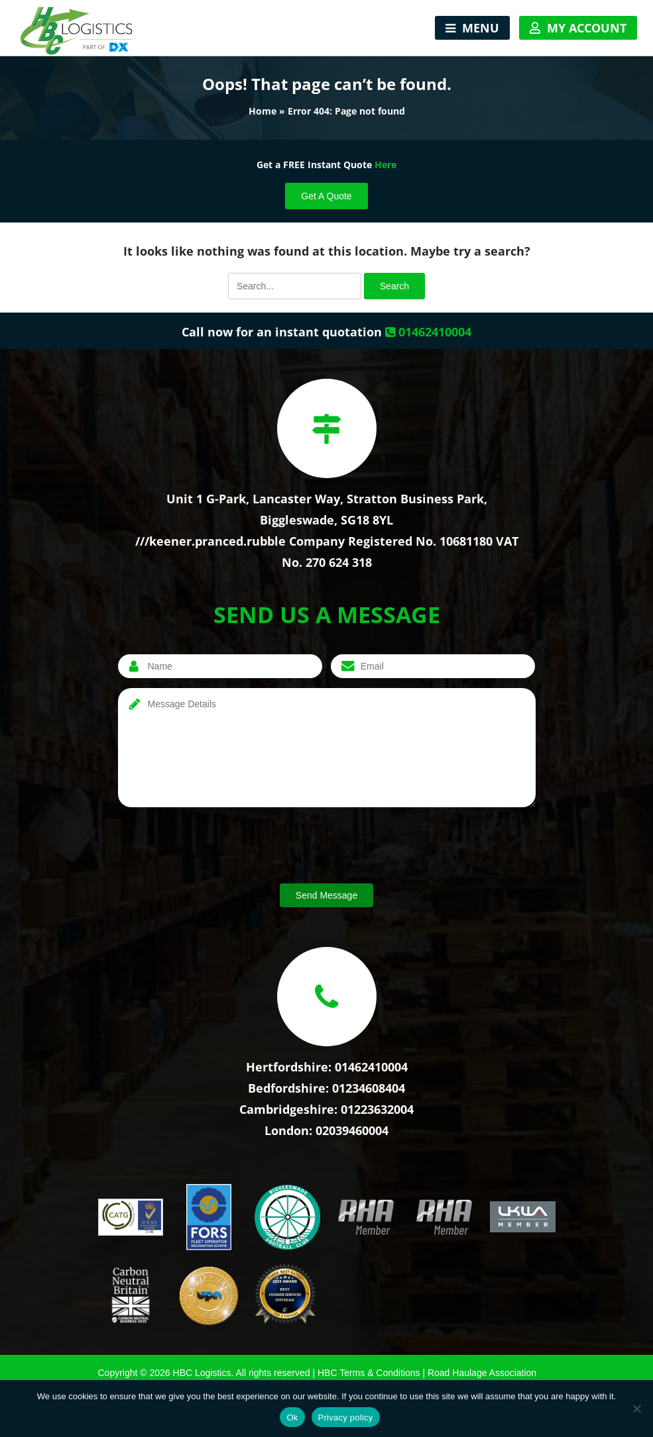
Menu (480, 28)
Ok (292, 1417)
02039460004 (352, 1130)
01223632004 (377, 1109)
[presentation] (219, 847)
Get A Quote (326, 196)
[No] (636, 1408)
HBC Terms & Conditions (369, 1372)
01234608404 (368, 1088)
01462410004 (428, 332)
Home (262, 111)
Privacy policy (345, 1417)
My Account (586, 28)
